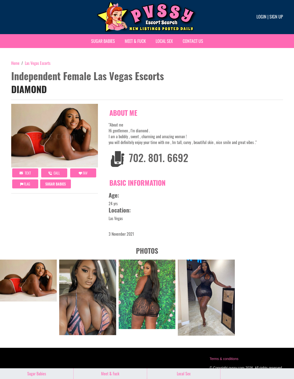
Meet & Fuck (135, 41)
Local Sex (164, 41)
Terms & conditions (223, 359)
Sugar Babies (103, 41)
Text (25, 172)
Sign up (276, 16)
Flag (25, 183)
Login (261, 16)
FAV (83, 172)
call (54, 172)
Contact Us (193, 41)
